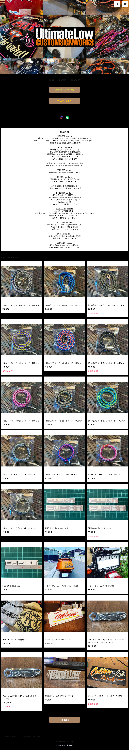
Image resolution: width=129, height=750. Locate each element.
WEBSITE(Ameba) (64, 89)
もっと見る (64, 719)
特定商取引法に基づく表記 (31, 736)
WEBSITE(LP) (64, 101)
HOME (51, 80)
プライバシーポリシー (10, 736)
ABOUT (62, 80)
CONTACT (75, 80)
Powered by (64, 745)
